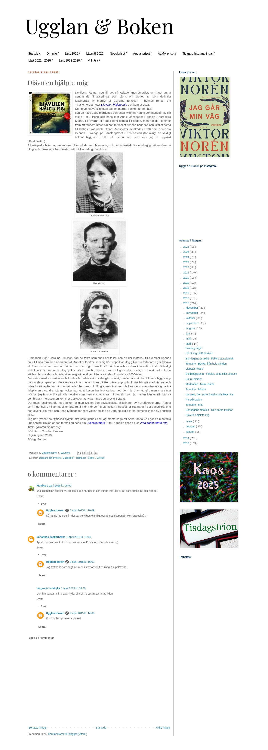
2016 (186, 298)
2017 (186, 293)
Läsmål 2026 (94, 53)
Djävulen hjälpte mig (197, 414)
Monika (41, 485)
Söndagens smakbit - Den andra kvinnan (209, 409)
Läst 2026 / (72, 53)
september (192, 323)
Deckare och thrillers (50, 458)
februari (191, 426)
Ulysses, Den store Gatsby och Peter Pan (210, 394)
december (192, 307)
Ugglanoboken (55, 510)
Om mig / (52, 53)
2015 (186, 303)
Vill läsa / (94, 60)
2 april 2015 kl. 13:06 (78, 536)
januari (190, 431)
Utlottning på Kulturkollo (200, 353)
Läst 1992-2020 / (70, 60)
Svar (43, 503)
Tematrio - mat (194, 404)
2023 (186, 262)
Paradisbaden (194, 399)
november (192, 312)
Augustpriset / (142, 53)
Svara (40, 496)
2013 (186, 443)
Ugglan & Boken (99, 25)
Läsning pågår (194, 348)
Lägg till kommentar (41, 637)
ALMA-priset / (167, 53)
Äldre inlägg (163, 727)
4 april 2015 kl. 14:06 (82, 613)
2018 (186, 287)
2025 (186, 251)
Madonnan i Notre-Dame (200, 384)
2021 (186, 272)
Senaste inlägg (37, 727)
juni (188, 333)
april (189, 343)
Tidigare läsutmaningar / (198, 53)
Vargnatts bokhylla (48, 588)
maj (188, 338)
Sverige (101, 458)
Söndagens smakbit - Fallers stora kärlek (209, 358)
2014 (186, 438)
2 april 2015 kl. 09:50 (59, 485)
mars (189, 421)
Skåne (91, 458)
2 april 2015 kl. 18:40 (73, 588)
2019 (186, 282)
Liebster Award (194, 368)
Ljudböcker (69, 458)
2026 (186, 246)
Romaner (81, 458)
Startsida (34, 53)
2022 (186, 267)
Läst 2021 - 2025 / (40, 60)
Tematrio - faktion (196, 389)
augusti (191, 328)
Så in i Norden (194, 379)
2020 (186, 277)
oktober (191, 318)
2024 (186, 257)
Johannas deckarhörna (51, 536)
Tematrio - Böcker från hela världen (206, 363)
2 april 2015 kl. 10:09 (82, 510)
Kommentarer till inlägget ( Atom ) (67, 734)
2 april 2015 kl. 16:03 (82, 561)
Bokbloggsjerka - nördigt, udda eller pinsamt (211, 373)
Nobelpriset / (118, 53)
